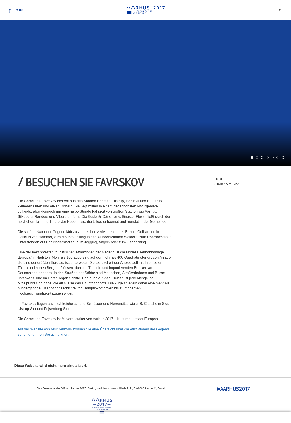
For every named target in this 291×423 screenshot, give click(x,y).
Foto (218, 179)
